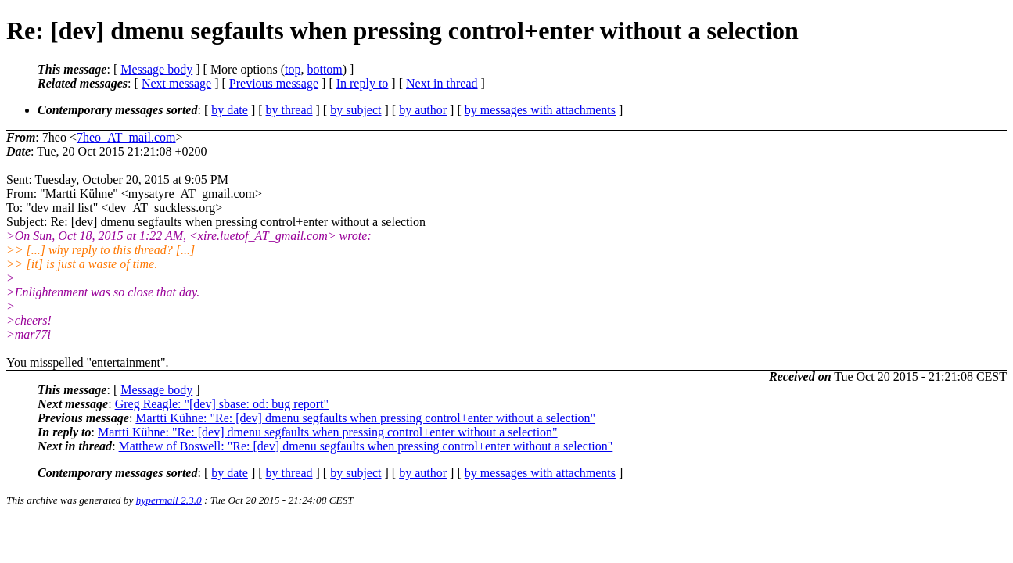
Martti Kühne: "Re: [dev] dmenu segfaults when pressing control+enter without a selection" (365, 418)
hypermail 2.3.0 (169, 500)
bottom (324, 69)
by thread (289, 110)
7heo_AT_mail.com (126, 137)
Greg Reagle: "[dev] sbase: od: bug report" (222, 404)
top (292, 69)
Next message (176, 83)
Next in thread (442, 83)
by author (423, 110)
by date (229, 110)
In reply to (362, 83)
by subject (355, 110)
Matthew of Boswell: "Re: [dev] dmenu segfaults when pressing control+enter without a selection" (366, 446)
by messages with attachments (540, 110)
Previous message (273, 83)
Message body (156, 69)
